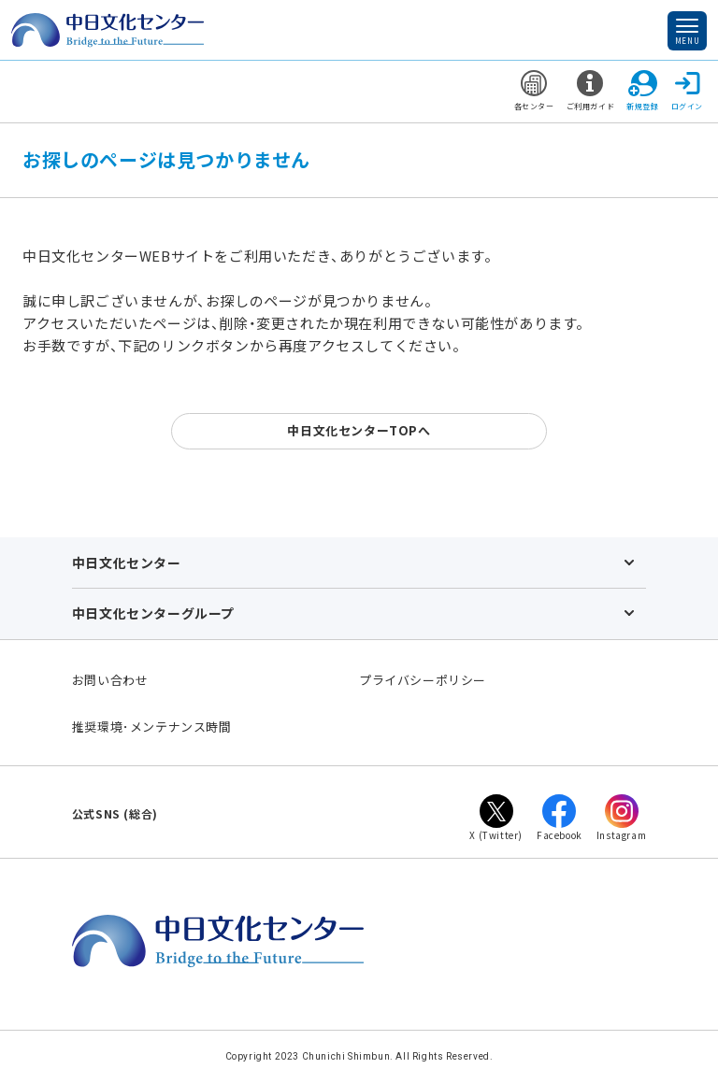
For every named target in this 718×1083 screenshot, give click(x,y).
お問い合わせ (110, 680)
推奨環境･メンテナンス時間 (152, 726)
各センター (534, 90)
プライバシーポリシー (422, 680)
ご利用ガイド (591, 90)
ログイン (687, 90)
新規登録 (642, 90)
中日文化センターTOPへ (358, 430)
